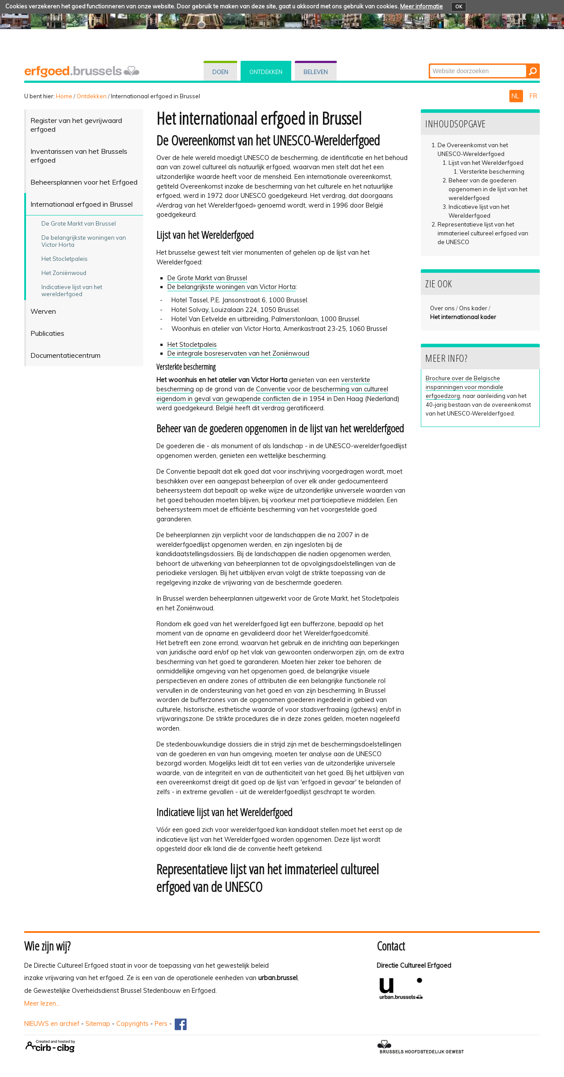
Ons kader (473, 308)
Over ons (442, 308)
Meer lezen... (42, 1003)
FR (533, 96)
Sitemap (97, 1024)
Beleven (316, 71)
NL (516, 96)
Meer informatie (421, 6)
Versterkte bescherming (492, 171)
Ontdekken (265, 71)
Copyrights (132, 1024)
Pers (161, 1024)
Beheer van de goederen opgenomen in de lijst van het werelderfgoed (488, 189)
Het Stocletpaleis (192, 345)
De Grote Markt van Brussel (207, 278)
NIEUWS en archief (51, 1024)
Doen (220, 71)
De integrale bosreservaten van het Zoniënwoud (238, 353)
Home (64, 96)
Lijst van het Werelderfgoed (486, 162)
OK (458, 7)
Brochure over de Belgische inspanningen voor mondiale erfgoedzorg (464, 387)
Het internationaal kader (463, 316)
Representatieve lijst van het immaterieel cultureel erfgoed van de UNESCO (483, 233)
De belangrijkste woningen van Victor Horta (231, 287)
